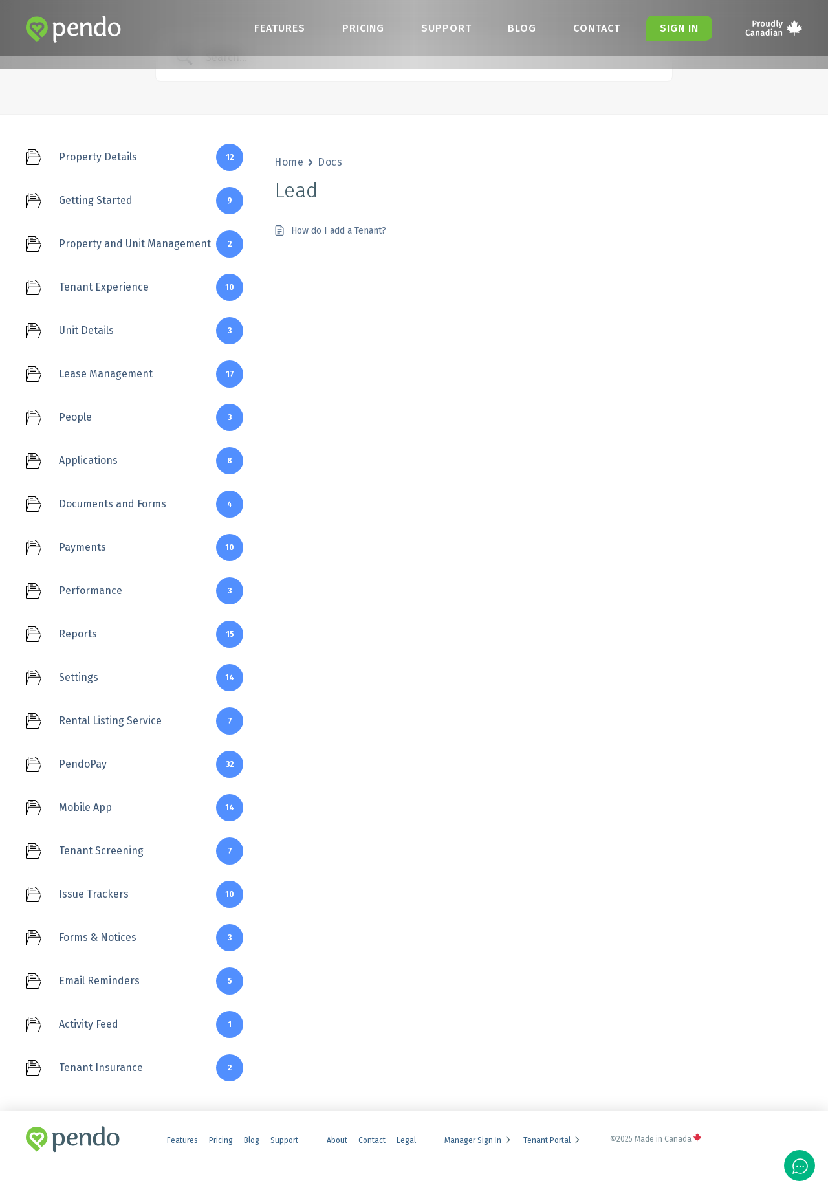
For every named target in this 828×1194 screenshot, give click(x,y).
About (337, 1140)
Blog (520, 28)
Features (275, 28)
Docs (330, 162)
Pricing (359, 28)
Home (288, 162)
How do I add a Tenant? (338, 230)
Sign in (678, 28)
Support (443, 28)
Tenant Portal (552, 1140)
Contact (595, 28)
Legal (406, 1140)
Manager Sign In (478, 1140)
